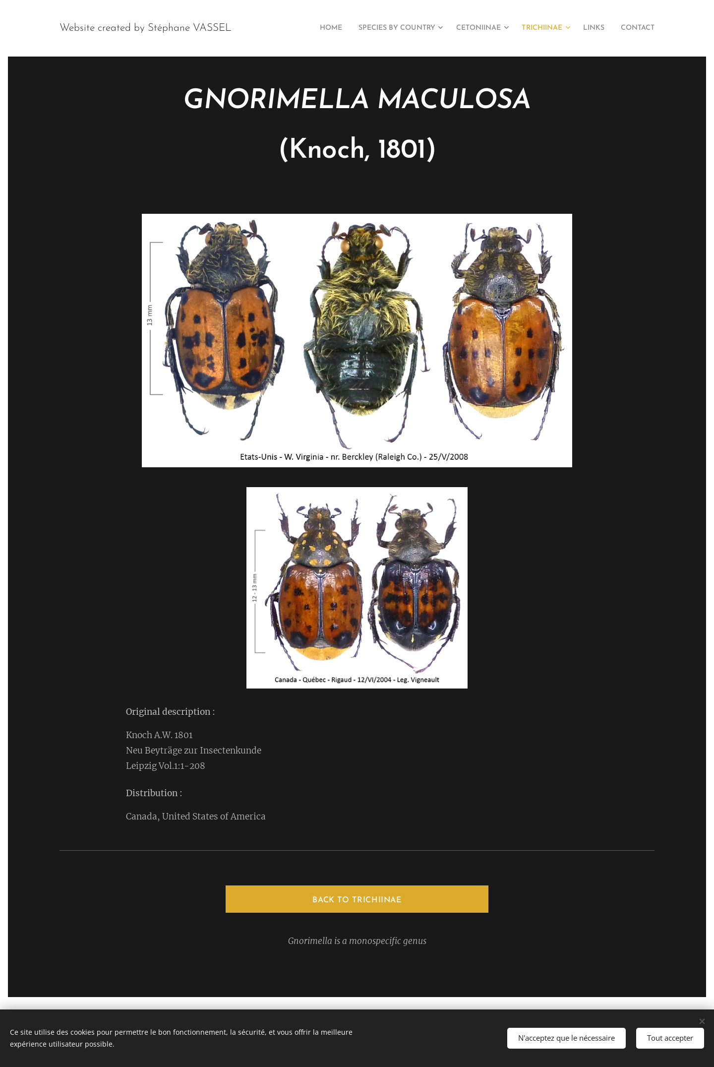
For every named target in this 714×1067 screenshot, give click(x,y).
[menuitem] (303, 28)
